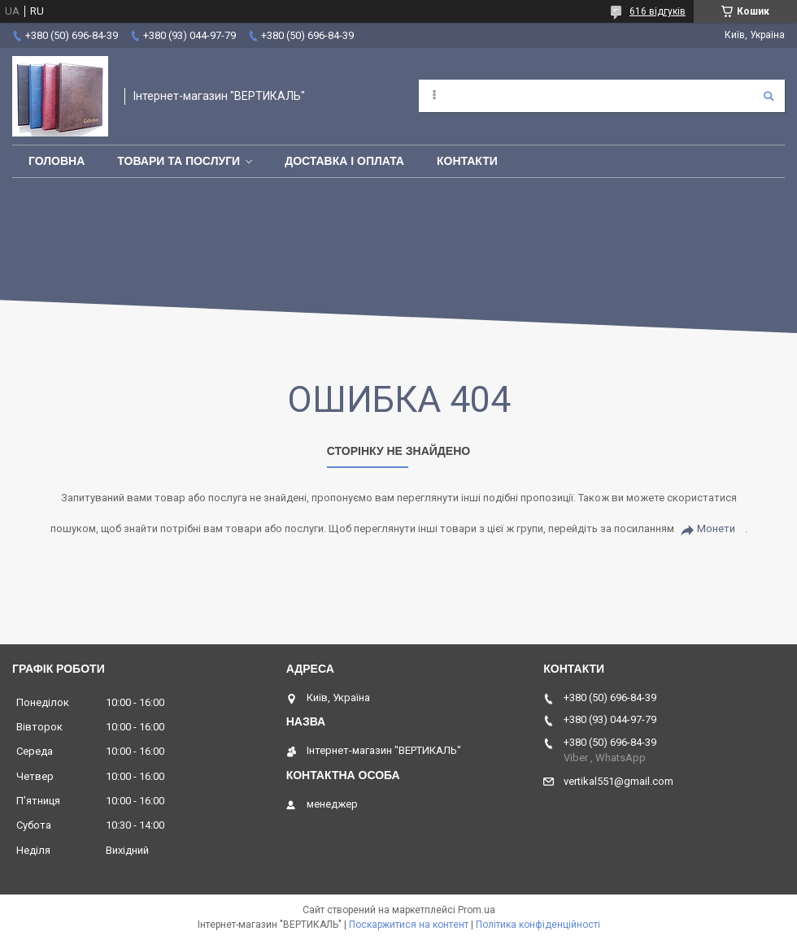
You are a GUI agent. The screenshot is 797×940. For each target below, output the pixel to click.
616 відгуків (657, 11)
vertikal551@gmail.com (618, 781)
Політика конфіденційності (538, 924)
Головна (56, 160)
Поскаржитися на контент (408, 924)
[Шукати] (768, 96)
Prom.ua (476, 910)
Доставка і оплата (344, 160)
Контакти (467, 160)
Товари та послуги (178, 160)
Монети (716, 528)
